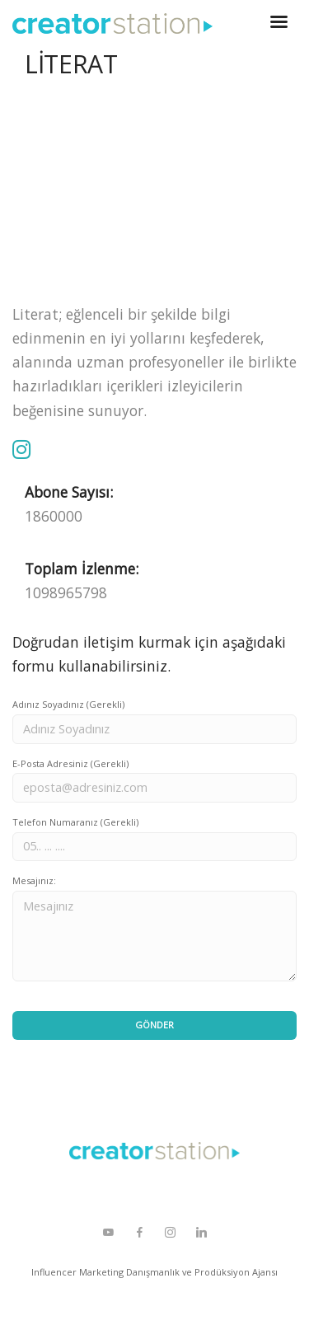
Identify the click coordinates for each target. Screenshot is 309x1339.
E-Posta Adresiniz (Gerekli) (70, 763)
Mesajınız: (34, 880)
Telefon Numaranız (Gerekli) (75, 822)
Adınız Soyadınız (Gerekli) (68, 704)
